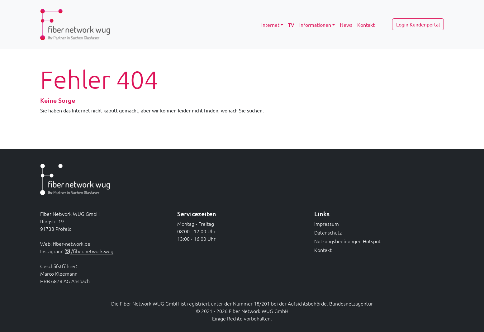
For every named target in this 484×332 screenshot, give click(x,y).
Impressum (326, 223)
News (346, 24)
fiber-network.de (71, 243)
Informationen (315, 24)
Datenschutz (328, 232)
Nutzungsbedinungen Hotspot (347, 241)
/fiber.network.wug (91, 251)
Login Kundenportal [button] (418, 24)
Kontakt (366, 24)
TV (291, 24)
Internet (270, 24)
